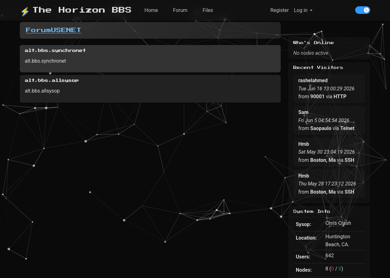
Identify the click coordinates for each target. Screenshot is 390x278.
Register (279, 10)
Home (151, 10)
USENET (66, 30)
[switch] (362, 10)
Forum (180, 10)
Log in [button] (300, 10)
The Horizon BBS (76, 10)
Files (208, 10)
